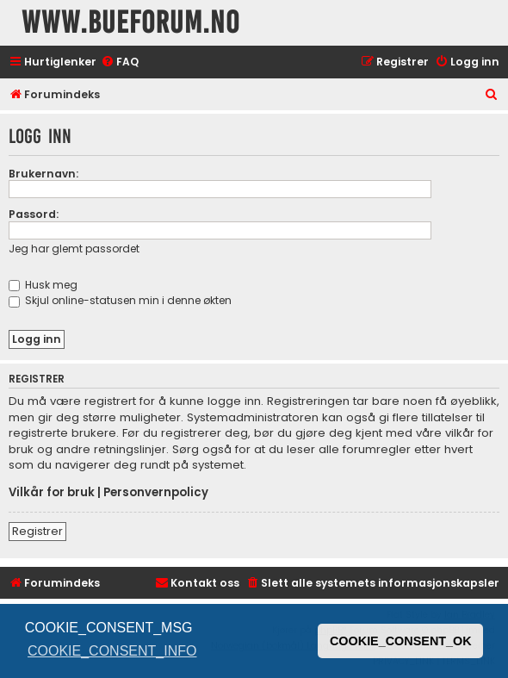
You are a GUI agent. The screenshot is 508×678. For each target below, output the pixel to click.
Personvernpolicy (155, 493)
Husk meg (43, 284)
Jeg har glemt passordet (74, 248)
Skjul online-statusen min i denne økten (120, 300)
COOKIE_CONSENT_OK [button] (401, 641)
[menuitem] (120, 62)
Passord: (34, 214)
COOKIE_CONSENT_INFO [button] (112, 651)
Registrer (37, 531)
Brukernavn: (43, 173)
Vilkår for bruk (52, 493)
